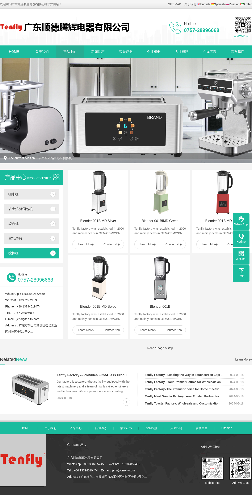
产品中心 (70, 51)
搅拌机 (67, 158)
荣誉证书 (126, 51)
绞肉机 (13, 223)
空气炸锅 (15, 238)
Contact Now (112, 244)
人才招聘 (181, 51)
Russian (233, 4)
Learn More (85, 244)
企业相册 (153, 51)
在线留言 (209, 51)
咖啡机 (13, 194)
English (203, 4)
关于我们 (190, 4)
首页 (42, 158)
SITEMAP (174, 4)
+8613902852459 (33, 293)
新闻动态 (98, 51)
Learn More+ (243, 359)
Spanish (218, 4)
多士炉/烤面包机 (20, 209)
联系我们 (237, 51)
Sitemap (226, 428)
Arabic (246, 4)
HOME (14, 51)
